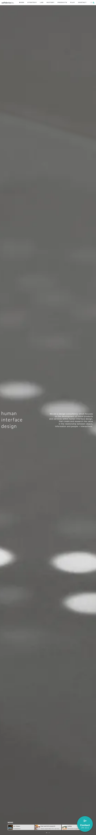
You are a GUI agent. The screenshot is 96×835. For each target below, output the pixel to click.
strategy (32, 2)
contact (82, 2)
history (51, 2)
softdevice (9, 2)
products (62, 2)
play (72, 2)
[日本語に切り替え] (92, 2)
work (21, 2)
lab (41, 2)
